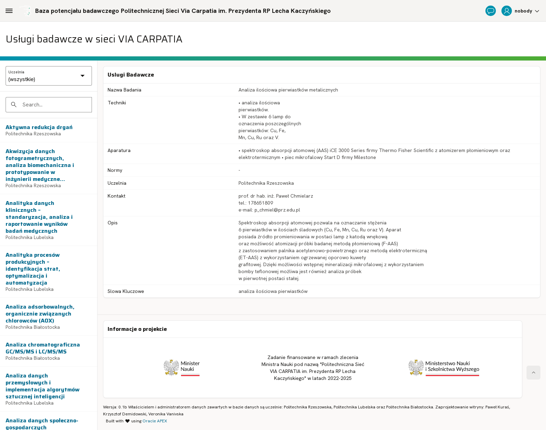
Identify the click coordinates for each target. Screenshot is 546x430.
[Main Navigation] (9, 11)
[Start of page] (533, 373)
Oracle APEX (154, 421)
